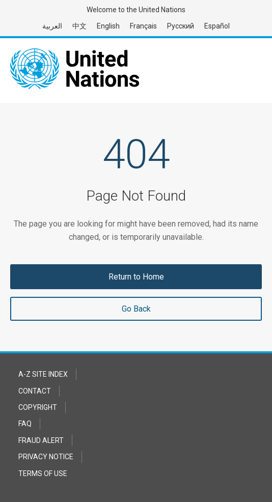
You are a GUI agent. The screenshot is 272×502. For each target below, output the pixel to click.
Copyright (37, 407)
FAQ (25, 424)
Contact (34, 391)
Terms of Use (42, 473)
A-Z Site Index (43, 374)
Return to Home (136, 277)
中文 (79, 26)
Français (143, 26)
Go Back (136, 309)
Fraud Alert (41, 440)
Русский (180, 26)
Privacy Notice (45, 457)
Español (217, 26)
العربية (52, 26)
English (108, 26)
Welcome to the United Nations (136, 10)
